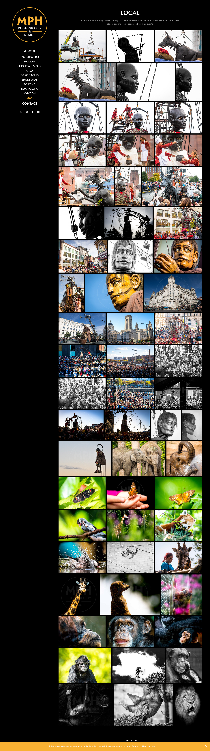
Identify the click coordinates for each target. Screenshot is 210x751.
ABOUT (29, 51)
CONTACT (29, 103)
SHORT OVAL (30, 79)
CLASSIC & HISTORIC (29, 66)
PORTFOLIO (30, 57)
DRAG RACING (30, 75)
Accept (151, 746)
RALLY (29, 70)
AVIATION (30, 93)
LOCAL (30, 97)
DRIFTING (29, 84)
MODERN (29, 61)
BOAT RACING (29, 88)
